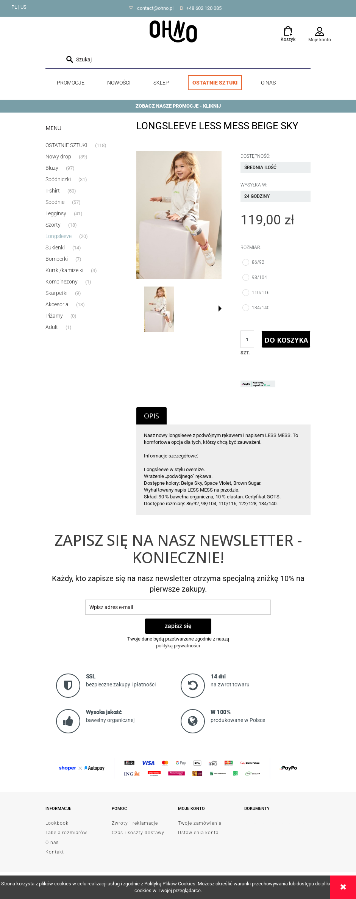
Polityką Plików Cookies (169, 883)
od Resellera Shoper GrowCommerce (266, 839)
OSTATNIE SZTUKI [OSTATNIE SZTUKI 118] (66, 145)
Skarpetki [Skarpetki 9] (56, 293)
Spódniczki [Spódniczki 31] (58, 179)
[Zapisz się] (178, 626)
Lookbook (57, 823)
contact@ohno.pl (155, 8)
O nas (52, 842)
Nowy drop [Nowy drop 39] (58, 156)
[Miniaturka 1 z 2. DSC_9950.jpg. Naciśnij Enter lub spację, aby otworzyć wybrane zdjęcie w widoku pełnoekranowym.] (159, 309)
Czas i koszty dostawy (138, 832)
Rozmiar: (250, 247)
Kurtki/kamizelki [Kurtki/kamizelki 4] (64, 270)
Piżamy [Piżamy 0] (54, 316)
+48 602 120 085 (204, 8)
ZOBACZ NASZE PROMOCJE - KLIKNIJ (178, 106)
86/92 (259, 262)
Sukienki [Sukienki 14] (55, 247)
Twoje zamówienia (200, 823)
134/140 (261, 307)
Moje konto (319, 39)
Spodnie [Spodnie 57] (54, 202)
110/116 (261, 292)
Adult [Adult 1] (51, 327)
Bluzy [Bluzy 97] (51, 168)
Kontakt (54, 852)
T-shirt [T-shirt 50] (52, 191)
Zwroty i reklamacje (135, 823)
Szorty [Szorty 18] (53, 225)
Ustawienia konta (198, 832)
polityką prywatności (178, 645)
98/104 (260, 277)
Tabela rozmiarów (66, 832)
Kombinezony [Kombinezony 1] (61, 282)
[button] (220, 308)
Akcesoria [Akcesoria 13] (57, 304)
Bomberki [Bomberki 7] (56, 259)
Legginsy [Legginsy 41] (55, 213)
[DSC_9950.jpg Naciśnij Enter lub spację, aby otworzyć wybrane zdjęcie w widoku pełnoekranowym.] (179, 215)
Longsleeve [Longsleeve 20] (58, 236)
